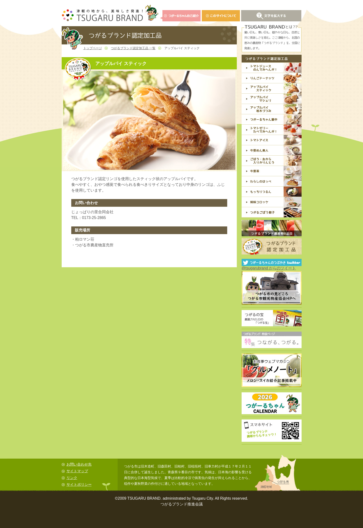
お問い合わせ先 (79, 464)
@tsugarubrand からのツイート (269, 268)
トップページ (92, 48)
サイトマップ (77, 471)
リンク (71, 478)
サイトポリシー (79, 484)
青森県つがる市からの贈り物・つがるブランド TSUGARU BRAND (110, 13)
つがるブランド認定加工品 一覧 (133, 48)
